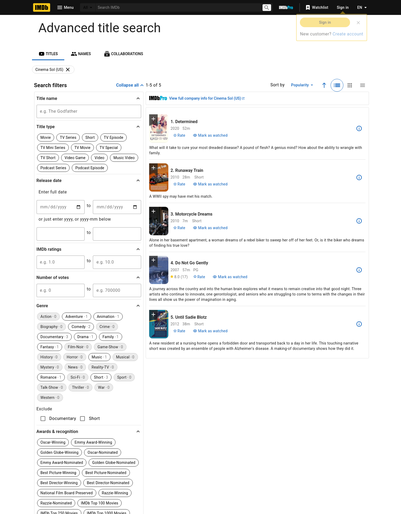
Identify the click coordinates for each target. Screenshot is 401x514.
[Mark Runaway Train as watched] (210, 184)
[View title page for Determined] (158, 128)
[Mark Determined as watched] (210, 135)
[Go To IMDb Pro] (286, 7)
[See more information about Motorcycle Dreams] (359, 220)
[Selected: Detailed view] (337, 85)
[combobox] (176, 7)
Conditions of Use (192, 491)
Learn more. (151, 407)
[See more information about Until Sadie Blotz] (359, 324)
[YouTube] (162, 461)
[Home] (41, 7)
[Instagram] (127, 461)
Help (122, 480)
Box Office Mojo (217, 480)
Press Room (96, 491)
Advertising (130, 491)
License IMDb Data (264, 480)
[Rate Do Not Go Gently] (199, 277)
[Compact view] (362, 85)
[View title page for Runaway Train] (158, 177)
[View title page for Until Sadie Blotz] (158, 324)
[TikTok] (110, 461)
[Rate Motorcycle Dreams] (179, 228)
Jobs (158, 491)
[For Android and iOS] (294, 458)
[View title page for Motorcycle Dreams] (158, 221)
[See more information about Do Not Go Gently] (359, 270)
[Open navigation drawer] (65, 7)
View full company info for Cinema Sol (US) (206, 98)
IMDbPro (180, 480)
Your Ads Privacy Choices (291, 491)
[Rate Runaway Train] (179, 184)
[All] (88, 7)
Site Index (149, 480)
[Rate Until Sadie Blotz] (179, 331)
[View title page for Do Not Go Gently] (158, 270)
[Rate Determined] (179, 135)
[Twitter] (144, 461)
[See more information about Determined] (359, 128)
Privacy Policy (233, 491)
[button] (89, 98)
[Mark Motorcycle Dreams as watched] (210, 228)
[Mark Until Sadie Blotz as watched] (210, 331)
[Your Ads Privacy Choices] (258, 491)
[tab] (48, 53)
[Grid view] (349, 85)
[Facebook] (179, 461)
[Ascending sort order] (324, 85)
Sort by (277, 84)
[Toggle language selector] (360, 7)
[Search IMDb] (176, 7)
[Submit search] (267, 7)
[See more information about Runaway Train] (359, 177)
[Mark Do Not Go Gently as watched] (230, 277)
